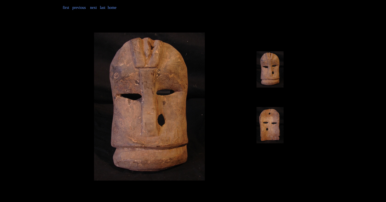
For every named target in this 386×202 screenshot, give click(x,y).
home (112, 7)
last (102, 7)
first (66, 7)
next (93, 7)
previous (79, 7)
